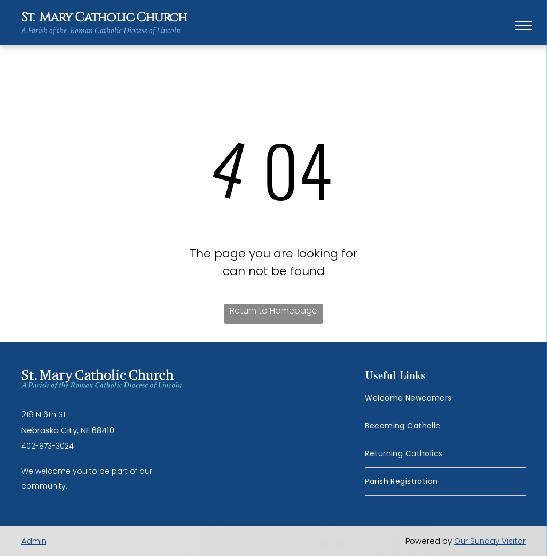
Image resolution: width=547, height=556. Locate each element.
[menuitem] (445, 398)
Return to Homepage (273, 310)
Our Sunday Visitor (490, 540)
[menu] (523, 26)
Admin (33, 540)
